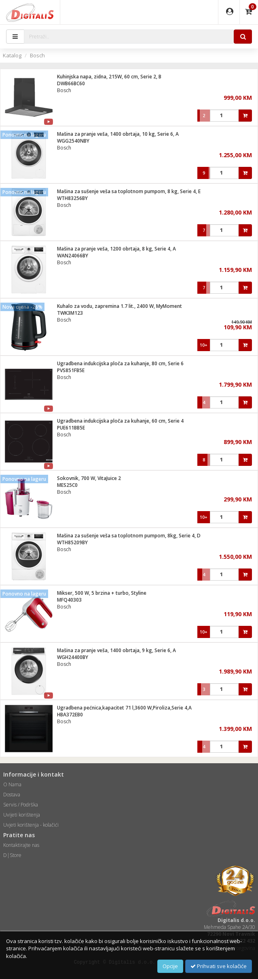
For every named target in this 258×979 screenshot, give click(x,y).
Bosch (37, 55)
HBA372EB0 (70, 714)
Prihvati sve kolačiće (218, 966)
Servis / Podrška (20, 804)
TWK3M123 (70, 312)
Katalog (12, 55)
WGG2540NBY (73, 140)
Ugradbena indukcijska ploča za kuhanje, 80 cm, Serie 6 (120, 363)
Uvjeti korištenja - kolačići (31, 824)
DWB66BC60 (71, 83)
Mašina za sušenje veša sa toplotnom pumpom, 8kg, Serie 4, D (129, 535)
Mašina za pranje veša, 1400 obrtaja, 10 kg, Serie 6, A (118, 134)
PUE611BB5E (71, 427)
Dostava (11, 794)
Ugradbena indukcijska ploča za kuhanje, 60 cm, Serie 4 (120, 420)
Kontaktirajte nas (21, 845)
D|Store (12, 855)
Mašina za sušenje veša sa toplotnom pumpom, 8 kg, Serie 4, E (129, 191)
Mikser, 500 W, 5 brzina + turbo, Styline (101, 593)
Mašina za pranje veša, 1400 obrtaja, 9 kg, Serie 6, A (116, 650)
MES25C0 (67, 485)
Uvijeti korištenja (21, 814)
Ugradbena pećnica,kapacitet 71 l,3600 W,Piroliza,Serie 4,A (124, 707)
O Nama (12, 784)
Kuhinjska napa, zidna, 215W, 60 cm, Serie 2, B (109, 76)
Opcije (170, 966)
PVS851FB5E (71, 370)
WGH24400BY (72, 657)
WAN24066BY (72, 255)
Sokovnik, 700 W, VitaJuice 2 (89, 478)
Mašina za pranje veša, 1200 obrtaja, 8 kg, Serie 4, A (116, 248)
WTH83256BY (72, 198)
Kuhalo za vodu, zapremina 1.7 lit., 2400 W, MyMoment (119, 306)
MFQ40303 (69, 599)
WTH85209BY (72, 542)
